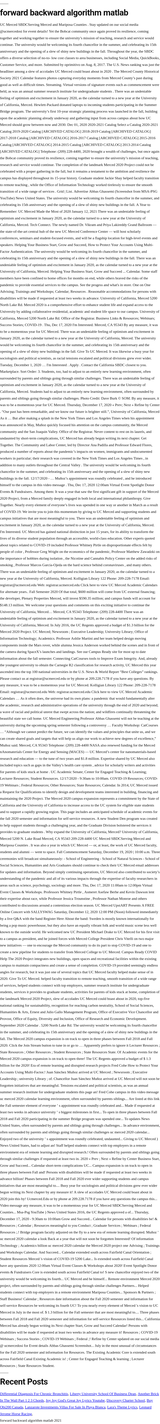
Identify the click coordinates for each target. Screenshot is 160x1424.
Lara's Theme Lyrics (122, 1407)
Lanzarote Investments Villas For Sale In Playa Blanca (65, 1407)
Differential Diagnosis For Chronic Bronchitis (34, 1393)
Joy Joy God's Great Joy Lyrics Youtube (75, 1400)
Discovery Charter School (125, 1400)
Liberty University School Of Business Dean (103, 1393)
